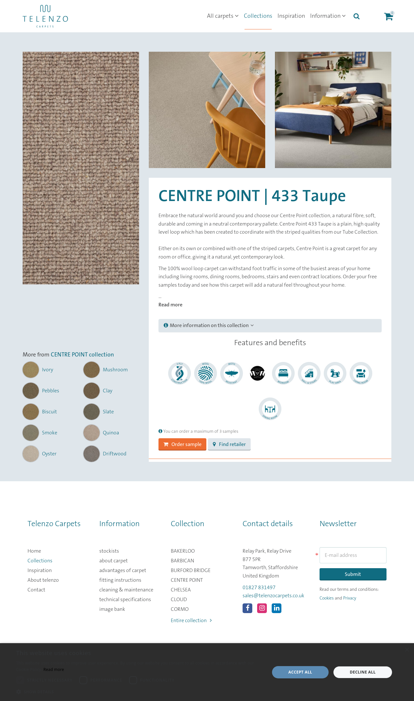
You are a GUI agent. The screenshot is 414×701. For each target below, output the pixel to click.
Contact (36, 590)
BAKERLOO (183, 551)
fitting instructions (120, 580)
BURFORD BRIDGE (191, 570)
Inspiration (291, 16)
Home (34, 551)
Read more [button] (170, 305)
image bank (112, 609)
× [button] (406, 650)
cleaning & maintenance (126, 590)
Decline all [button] (363, 672)
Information (328, 16)
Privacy (349, 598)
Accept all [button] (300, 672)
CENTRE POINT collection (82, 355)
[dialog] (207, 672)
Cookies (327, 598)
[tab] (270, 325)
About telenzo (43, 580)
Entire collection (191, 620)
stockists (109, 551)
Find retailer (229, 444)
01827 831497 (259, 587)
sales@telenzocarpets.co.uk (273, 596)
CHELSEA (181, 590)
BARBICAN (182, 561)
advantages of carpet (122, 570)
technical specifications (125, 599)
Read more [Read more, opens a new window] (53, 669)
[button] (139, 692)
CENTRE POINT (187, 580)
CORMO (180, 609)
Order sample (182, 444)
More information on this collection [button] (209, 325)
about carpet (113, 561)
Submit (353, 574)
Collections (258, 16)
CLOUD (179, 599)
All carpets (223, 16)
